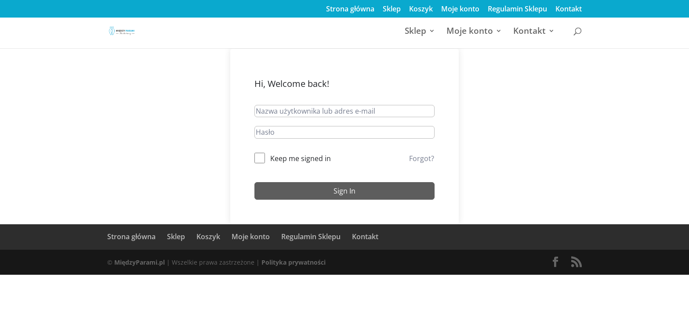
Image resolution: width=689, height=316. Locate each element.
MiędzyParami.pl (139, 262)
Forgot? (421, 158)
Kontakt (568, 9)
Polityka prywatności (293, 262)
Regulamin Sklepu (517, 9)
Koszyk (421, 9)
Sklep (392, 9)
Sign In (344, 191)
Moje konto (460, 9)
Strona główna (350, 9)
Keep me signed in (300, 158)
